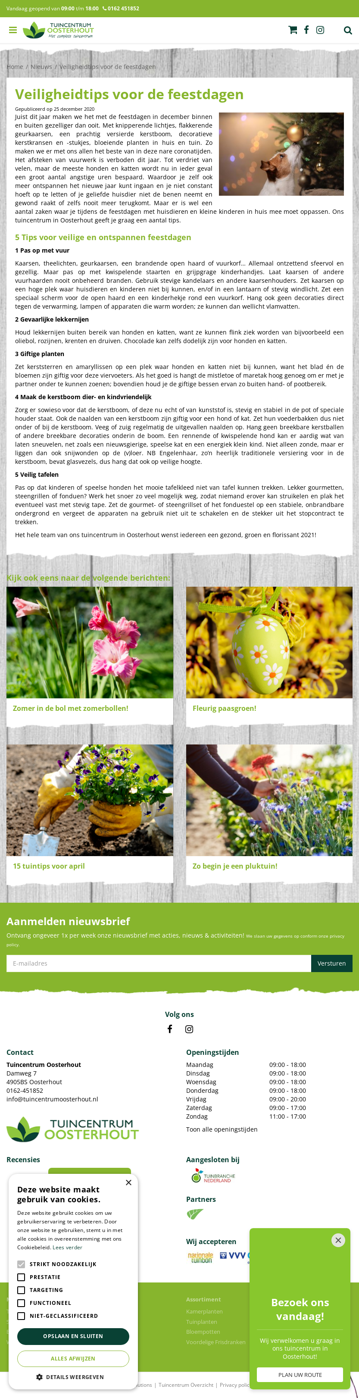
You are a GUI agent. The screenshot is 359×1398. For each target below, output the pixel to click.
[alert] (73, 1281)
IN (189, 1029)
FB (169, 1029)
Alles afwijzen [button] (73, 1358)
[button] (73, 1377)
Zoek (348, 30)
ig (320, 30)
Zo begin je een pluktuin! (235, 866)
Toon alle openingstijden (222, 1129)
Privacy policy (236, 1385)
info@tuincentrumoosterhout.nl (52, 1099)
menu (12, 30)
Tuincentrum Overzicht (186, 1385)
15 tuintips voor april (49, 866)
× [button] (128, 1183)
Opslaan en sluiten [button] (73, 1336)
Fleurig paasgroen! (224, 708)
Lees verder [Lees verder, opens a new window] (67, 1247)
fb (306, 30)
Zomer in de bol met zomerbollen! (70, 708)
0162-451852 (24, 1090)
